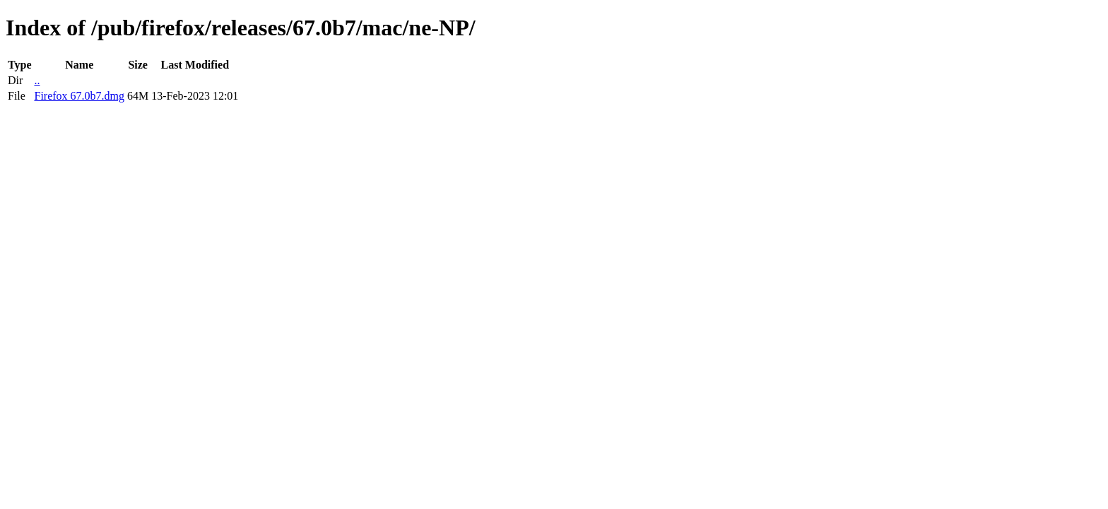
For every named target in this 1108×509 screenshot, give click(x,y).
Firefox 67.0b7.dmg (79, 96)
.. (37, 80)
